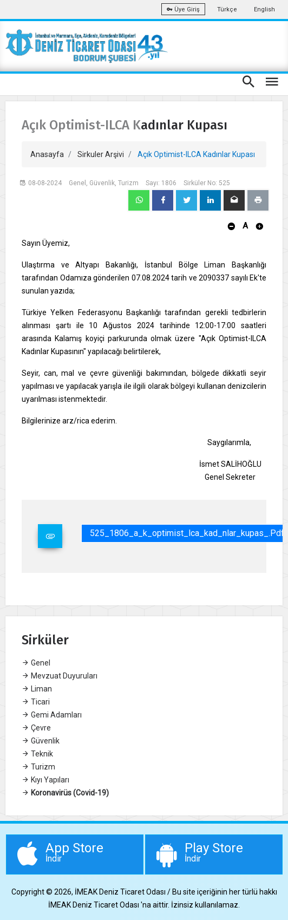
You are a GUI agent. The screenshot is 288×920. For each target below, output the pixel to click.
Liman (37, 688)
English (264, 9)
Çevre (36, 727)
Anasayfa (47, 154)
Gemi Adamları (52, 714)
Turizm (38, 766)
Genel (36, 662)
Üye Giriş (183, 9)
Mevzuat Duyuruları (59, 675)
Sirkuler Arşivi (100, 154)
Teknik (37, 753)
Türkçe (227, 9)
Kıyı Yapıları (45, 779)
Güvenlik (41, 740)
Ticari (36, 701)
